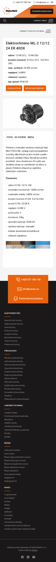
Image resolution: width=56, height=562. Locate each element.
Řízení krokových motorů (15, 460)
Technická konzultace (42, 11)
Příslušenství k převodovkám (16, 399)
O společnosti (10, 494)
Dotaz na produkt (34, 88)
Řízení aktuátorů (11, 471)
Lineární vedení (10, 413)
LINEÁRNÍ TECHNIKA (13, 405)
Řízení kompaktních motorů (16, 464)
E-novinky (8, 515)
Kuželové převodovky (13, 372)
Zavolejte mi (14, 88)
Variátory (8, 396)
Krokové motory (11, 331)
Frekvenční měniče (12, 450)
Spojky (7, 437)
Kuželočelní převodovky (14, 385)
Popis (10, 137)
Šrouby (7, 433)
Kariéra (7, 501)
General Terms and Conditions (17, 525)
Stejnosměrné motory (13, 324)
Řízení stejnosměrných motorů (17, 457)
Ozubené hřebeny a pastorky (16, 430)
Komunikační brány (12, 474)
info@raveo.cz (42, 2)
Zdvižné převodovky (13, 426)
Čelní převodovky (11, 382)
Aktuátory (8, 419)
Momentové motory (12, 337)
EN (52, 2)
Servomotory (9, 327)
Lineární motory (11, 334)
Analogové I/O (10, 481)
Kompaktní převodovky (14, 392)
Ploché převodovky (12, 389)
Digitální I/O (9, 478)
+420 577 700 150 (22, 2)
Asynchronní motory (13, 320)
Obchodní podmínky (13, 522)
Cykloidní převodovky (13, 361)
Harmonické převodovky (14, 365)
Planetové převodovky (13, 358)
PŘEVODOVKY (10, 351)
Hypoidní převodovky (13, 368)
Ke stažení (20, 137)
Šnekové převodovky (13, 375)
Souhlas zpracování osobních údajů (19, 529)
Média (31, 137)
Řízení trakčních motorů (14, 467)
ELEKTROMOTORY (12, 313)
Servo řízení (9, 454)
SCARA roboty (10, 423)
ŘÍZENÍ (7, 443)
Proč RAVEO (9, 498)
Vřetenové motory (12, 344)
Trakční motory (10, 341)
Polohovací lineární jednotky (16, 416)
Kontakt (7, 519)
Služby (7, 508)
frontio (34, 550)
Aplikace (8, 512)
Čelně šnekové (10, 378)
